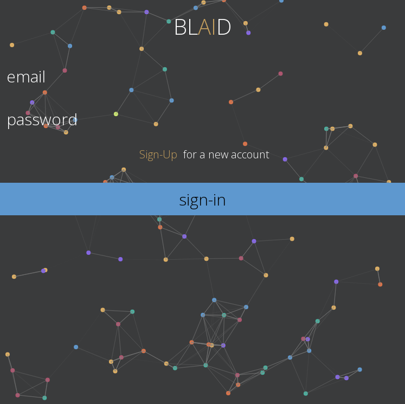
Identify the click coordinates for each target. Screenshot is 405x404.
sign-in (202, 199)
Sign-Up (158, 154)
